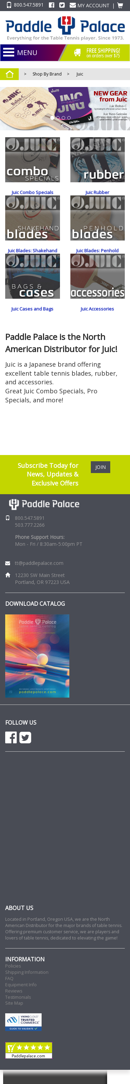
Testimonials (18, 1011)
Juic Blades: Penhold (97, 257)
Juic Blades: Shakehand (32, 257)
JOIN (100, 481)
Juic (80, 74)
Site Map (14, 1017)
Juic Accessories (97, 323)
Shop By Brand (47, 74)
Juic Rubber (97, 192)
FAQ (9, 993)
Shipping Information (27, 986)
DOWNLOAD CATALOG (35, 617)
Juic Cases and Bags (32, 323)
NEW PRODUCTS (55, 66)
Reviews (13, 1005)
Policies (13, 980)
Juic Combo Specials (32, 192)
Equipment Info (21, 999)
